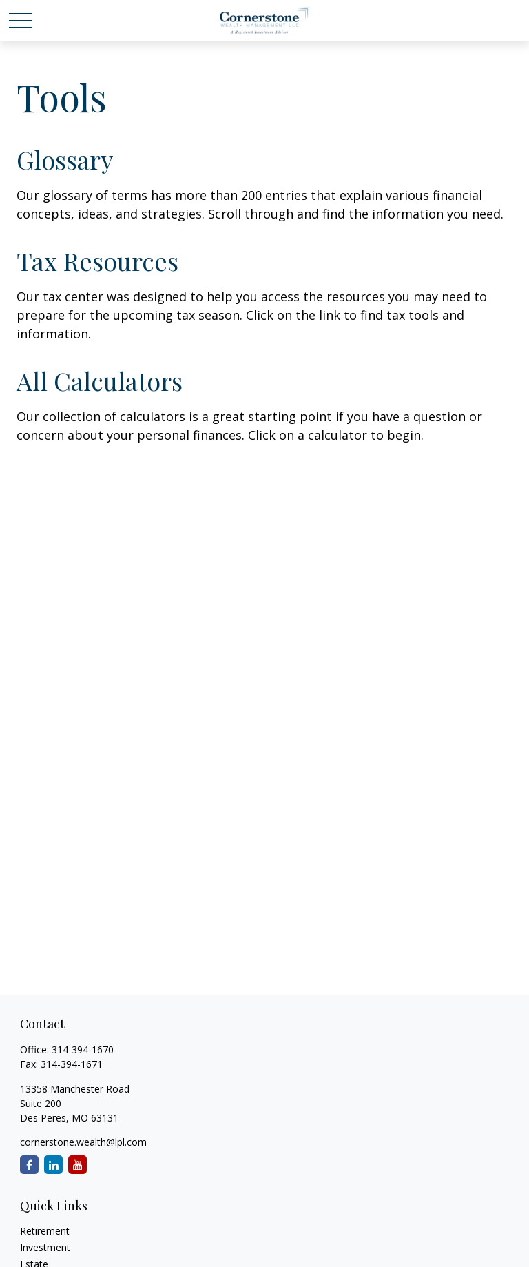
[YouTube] (77, 1164)
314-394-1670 (83, 1049)
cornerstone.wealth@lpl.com (83, 1141)
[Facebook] (29, 1164)
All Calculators (100, 380)
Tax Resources (97, 260)
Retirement (45, 1230)
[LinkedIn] (53, 1164)
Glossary (65, 159)
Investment (45, 1247)
